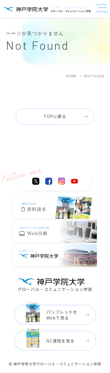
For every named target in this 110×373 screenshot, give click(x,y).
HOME (71, 75)
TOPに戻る (55, 116)
